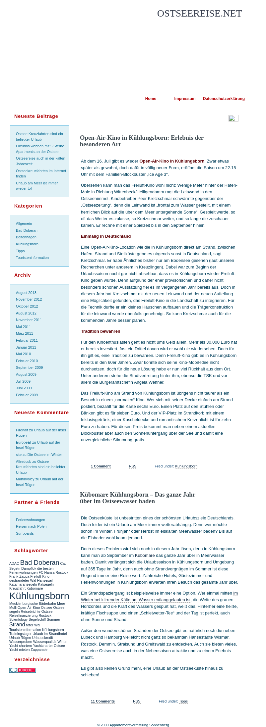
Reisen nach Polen (31, 526)
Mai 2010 (23, 354)
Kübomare (145, 555)
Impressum (184, 98)
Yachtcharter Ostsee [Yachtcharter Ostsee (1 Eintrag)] (49, 646)
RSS (133, 466)
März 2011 (24, 333)
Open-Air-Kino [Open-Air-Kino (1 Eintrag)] (29, 607)
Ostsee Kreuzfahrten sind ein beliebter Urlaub (40, 467)
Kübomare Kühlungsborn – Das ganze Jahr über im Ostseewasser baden (137, 498)
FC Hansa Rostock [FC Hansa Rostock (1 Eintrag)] (53, 572)
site (19, 455)
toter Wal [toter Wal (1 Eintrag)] (33, 625)
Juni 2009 (24, 388)
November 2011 (29, 320)
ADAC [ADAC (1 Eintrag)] (14, 563)
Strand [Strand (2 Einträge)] (17, 624)
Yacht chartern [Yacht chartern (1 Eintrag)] (20, 646)
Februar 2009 (27, 395)
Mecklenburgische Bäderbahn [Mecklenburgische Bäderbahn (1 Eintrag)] (32, 604)
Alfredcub (23, 461)
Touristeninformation (32, 258)
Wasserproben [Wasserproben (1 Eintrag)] (20, 642)
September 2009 (29, 367)
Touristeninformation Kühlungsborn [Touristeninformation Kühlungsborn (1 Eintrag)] (36, 630)
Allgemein (24, 223)
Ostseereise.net (199, 13)
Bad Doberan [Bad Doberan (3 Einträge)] (39, 562)
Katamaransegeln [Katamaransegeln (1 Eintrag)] (23, 584)
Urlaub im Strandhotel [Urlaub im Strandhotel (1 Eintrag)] (50, 634)
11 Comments (103, 701)
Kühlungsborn (27, 244)
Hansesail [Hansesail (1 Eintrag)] (45, 580)
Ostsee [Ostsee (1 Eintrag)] (46, 607)
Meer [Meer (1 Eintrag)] (61, 604)
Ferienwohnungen (30, 520)
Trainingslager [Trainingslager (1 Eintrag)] (20, 634)
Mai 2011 (23, 327)
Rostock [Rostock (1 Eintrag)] (44, 615)
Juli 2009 (23, 381)
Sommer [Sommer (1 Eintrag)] (53, 619)
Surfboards (25, 533)
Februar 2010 (27, 361)
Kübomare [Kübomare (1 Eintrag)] (35, 588)
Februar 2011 (27, 340)
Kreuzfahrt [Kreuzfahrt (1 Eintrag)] (17, 588)
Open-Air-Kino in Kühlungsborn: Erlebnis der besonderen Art (142, 141)
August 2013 (26, 293)
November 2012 (29, 299)
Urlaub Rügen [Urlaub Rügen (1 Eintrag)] (20, 638)
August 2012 (26, 313)
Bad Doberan (26, 230)
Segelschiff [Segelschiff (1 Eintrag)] (37, 619)
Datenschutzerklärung (219, 98)
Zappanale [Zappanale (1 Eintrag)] (39, 650)
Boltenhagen (26, 237)
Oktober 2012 (27, 306)
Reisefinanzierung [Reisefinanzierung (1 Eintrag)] (23, 615)
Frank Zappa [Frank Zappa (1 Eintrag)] (19, 576)
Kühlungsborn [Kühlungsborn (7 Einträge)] (39, 595)
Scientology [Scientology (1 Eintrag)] (18, 619)
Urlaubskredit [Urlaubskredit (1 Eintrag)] (42, 638)
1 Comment (101, 466)
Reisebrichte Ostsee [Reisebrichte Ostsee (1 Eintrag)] (36, 611)
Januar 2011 (26, 347)
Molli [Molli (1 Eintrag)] (13, 607)
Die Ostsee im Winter (45, 455)
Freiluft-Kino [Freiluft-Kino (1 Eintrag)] (39, 576)
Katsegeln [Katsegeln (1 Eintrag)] (46, 584)
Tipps (20, 251)
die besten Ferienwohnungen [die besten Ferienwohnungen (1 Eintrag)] (31, 570)
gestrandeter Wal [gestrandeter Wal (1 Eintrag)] (22, 580)
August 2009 (26, 374)
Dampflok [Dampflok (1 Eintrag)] (28, 568)
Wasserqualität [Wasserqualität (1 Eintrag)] (44, 642)
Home (150, 98)
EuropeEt (23, 442)
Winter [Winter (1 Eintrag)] (62, 642)
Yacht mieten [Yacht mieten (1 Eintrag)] (19, 650)
